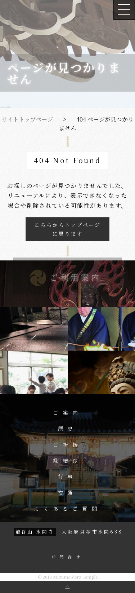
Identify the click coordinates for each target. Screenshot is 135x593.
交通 (67, 492)
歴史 (67, 428)
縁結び (67, 460)
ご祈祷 (67, 444)
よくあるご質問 (67, 508)
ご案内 (67, 412)
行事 (67, 476)
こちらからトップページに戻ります (67, 229)
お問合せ (67, 557)
